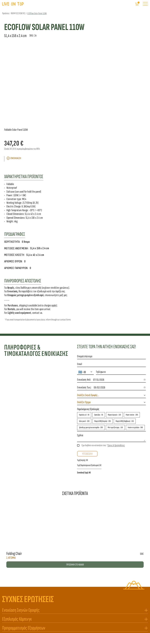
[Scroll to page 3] (76, 122)
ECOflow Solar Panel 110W (39, 15)
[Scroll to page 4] (79, 122)
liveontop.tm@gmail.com (15, 606)
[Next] (146, 85)
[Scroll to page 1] (70, 122)
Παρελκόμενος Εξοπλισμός (88, 319)
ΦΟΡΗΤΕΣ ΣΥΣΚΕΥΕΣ (20, 15)
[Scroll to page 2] (73, 122)
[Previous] (4, 85)
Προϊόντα (7, 15)
